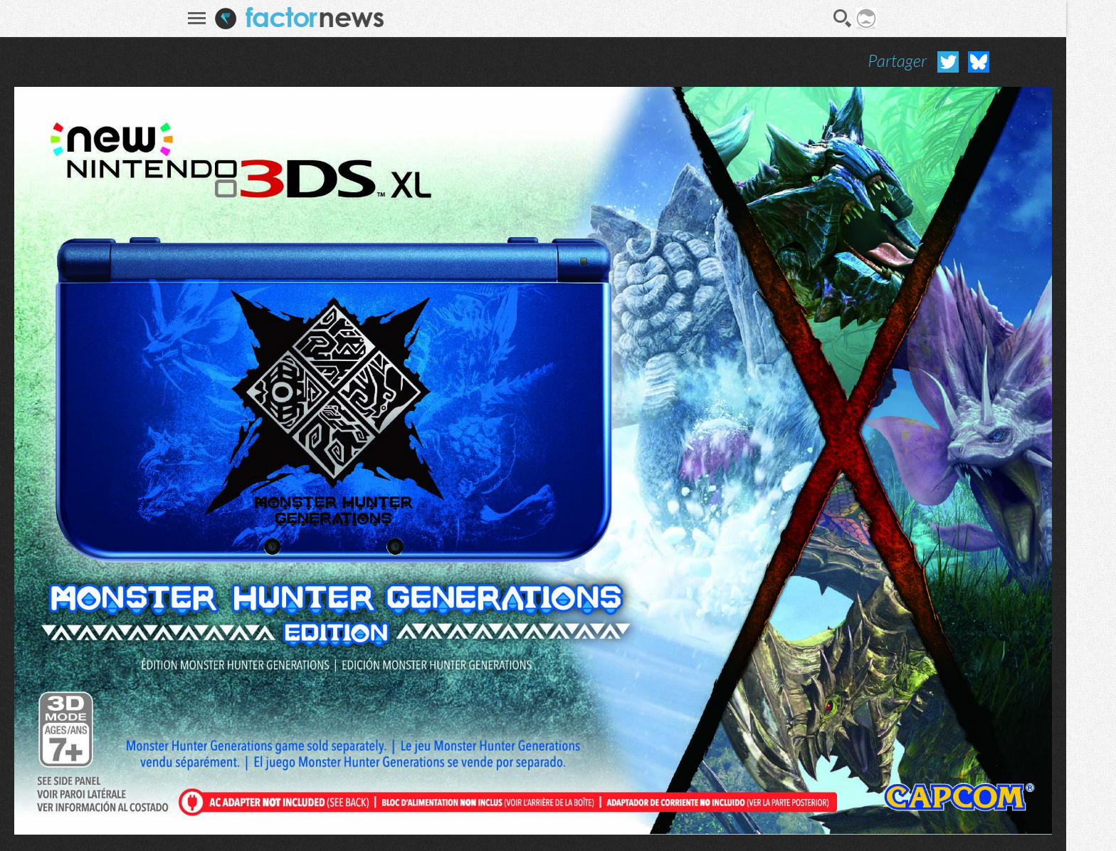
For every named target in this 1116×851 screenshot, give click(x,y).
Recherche (842, 18)
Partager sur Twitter (948, 62)
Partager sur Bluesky (978, 62)
